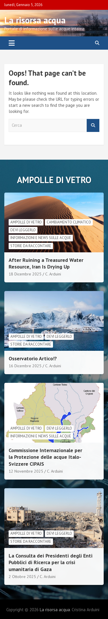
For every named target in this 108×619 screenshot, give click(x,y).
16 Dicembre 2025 (25, 365)
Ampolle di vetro (26, 222)
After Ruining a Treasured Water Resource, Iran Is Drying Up (46, 263)
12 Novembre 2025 (26, 471)
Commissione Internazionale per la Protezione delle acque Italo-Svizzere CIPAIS (45, 457)
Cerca (93, 125)
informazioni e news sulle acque (40, 237)
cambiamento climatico (69, 222)
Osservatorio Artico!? (33, 358)
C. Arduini (53, 274)
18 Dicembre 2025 (25, 274)
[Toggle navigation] (11, 43)
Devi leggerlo (23, 230)
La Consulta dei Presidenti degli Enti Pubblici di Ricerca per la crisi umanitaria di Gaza (50, 562)
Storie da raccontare (30, 245)
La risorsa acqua (35, 20)
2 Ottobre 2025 (22, 576)
